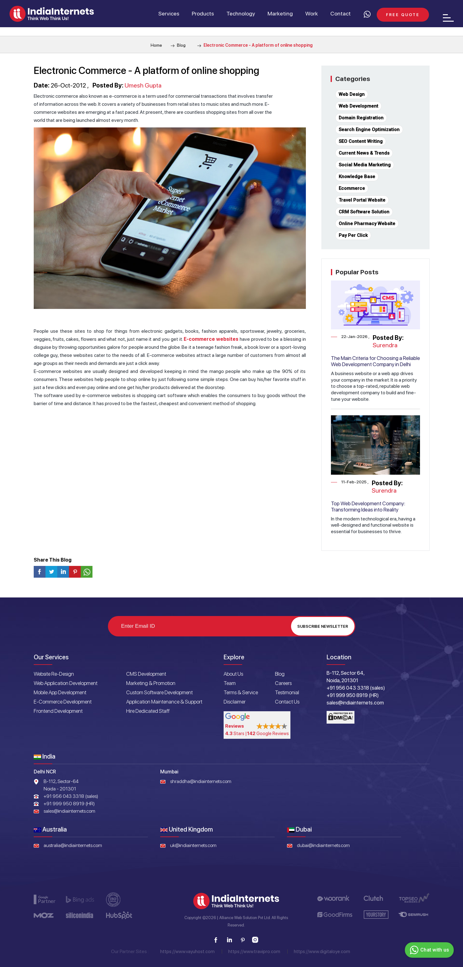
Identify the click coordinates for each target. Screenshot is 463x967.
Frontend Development (58, 711)
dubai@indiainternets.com (323, 845)
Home (156, 45)
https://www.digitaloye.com (322, 951)
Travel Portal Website (362, 200)
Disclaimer (235, 702)
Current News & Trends (364, 153)
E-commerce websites (211, 339)
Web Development (358, 106)
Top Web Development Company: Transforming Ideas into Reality (368, 506)
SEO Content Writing (361, 141)
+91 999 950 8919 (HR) (69, 804)
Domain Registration (361, 118)
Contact (340, 13)
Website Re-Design (54, 674)
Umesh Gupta (143, 85)
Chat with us (428, 950)
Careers (283, 683)
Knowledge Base (357, 176)
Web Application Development (65, 683)
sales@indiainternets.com (69, 811)
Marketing (280, 13)
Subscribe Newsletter (322, 626)
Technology (240, 13)
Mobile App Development (60, 692)
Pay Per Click (353, 235)
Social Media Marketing (365, 165)
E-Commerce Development (63, 702)
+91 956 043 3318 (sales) (71, 796)
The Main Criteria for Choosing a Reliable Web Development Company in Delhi (375, 361)
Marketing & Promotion (150, 683)
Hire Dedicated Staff (147, 711)
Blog (178, 45)
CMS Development (146, 674)
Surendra (385, 345)
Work (311, 13)
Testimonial (287, 692)
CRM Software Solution (364, 212)
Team (230, 683)
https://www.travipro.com (254, 951)
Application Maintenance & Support (164, 702)
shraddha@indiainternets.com (200, 781)
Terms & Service (241, 692)
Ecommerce (352, 188)
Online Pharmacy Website (367, 223)
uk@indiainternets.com (193, 845)
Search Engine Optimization (369, 129)
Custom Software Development (159, 692)
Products (203, 13)
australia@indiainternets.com (73, 845)
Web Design (352, 94)
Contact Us (287, 702)
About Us (233, 674)
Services (168, 13)
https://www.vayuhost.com (187, 951)
